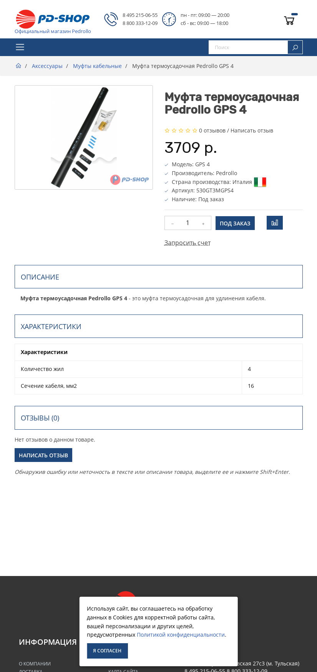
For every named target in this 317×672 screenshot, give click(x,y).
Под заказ (235, 223)
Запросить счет (187, 242)
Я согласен (107, 650)
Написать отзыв (252, 130)
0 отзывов (212, 130)
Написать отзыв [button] (43, 455)
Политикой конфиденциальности (181, 634)
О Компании (35, 663)
